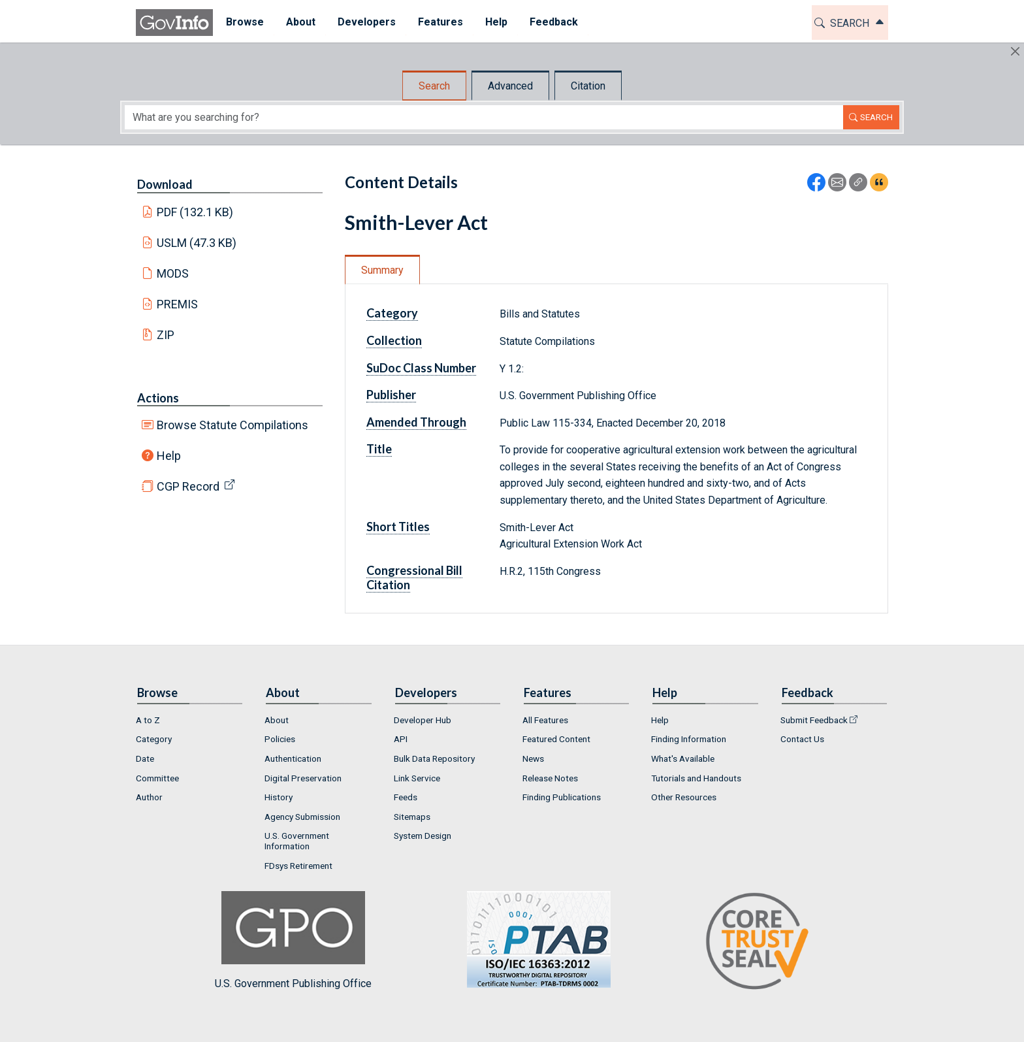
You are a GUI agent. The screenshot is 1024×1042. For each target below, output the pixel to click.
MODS (173, 273)
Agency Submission (302, 816)
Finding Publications (561, 797)
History (278, 797)
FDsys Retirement (298, 865)
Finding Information (688, 739)
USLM (197, 243)
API (401, 739)
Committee (157, 778)
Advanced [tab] (510, 86)
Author (149, 797)
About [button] (298, 22)
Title (379, 449)
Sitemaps (412, 816)
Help (169, 456)
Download (165, 184)
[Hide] (1015, 51)
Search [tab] (434, 86)
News (533, 758)
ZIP (165, 335)
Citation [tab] (588, 86)
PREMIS (177, 304)
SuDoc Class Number (421, 368)
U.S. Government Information (296, 840)
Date (145, 758)
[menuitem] (243, 22)
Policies (279, 739)
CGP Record (188, 486)
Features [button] (438, 22)
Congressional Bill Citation (414, 577)
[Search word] (484, 117)
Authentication (292, 758)
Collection (394, 340)
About (276, 720)
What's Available (682, 758)
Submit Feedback (814, 720)
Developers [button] (365, 22)
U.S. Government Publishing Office (532, 940)
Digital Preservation (303, 778)
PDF (195, 212)
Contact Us (802, 739)
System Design (422, 835)
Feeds (405, 797)
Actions (158, 398)
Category (392, 313)
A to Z (148, 720)
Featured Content (556, 739)
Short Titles (398, 526)
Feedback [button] (552, 22)
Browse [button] (243, 22)
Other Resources (683, 797)
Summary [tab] (382, 270)
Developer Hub (422, 720)
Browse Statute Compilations (232, 425)
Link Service (417, 778)
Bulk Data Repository (434, 758)
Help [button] (494, 22)
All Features (545, 720)
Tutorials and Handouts (696, 778)
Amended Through (416, 422)
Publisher (391, 394)
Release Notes (550, 778)
